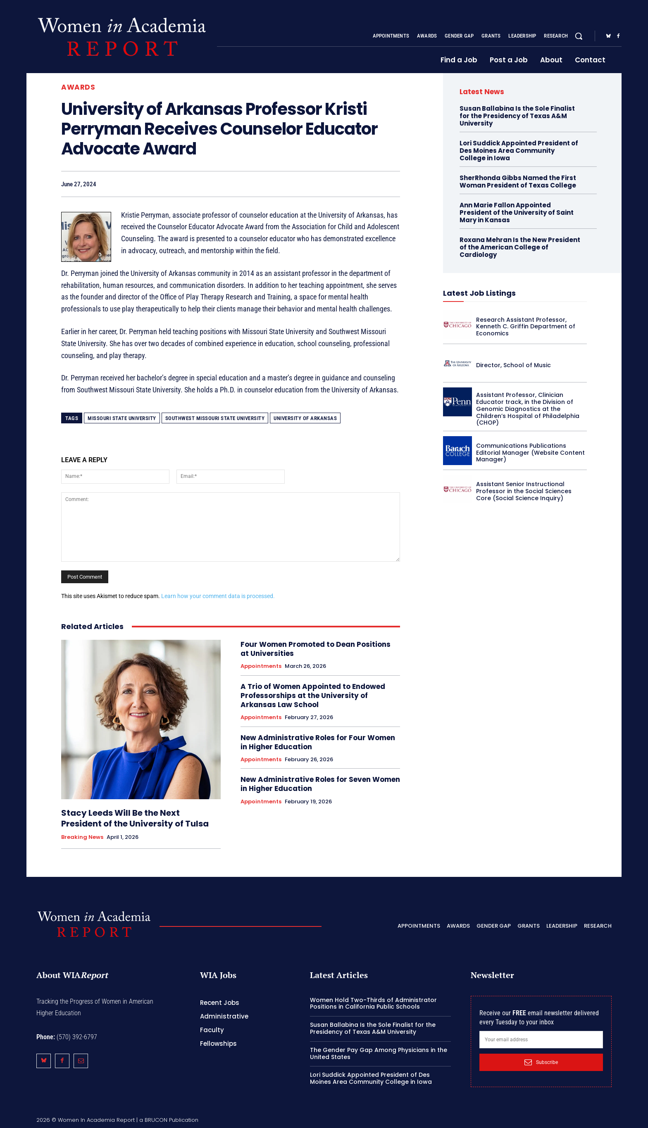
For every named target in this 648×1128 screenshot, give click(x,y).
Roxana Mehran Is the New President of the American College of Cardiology (520, 247)
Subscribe (541, 1062)
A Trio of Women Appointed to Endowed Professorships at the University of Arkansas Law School (313, 696)
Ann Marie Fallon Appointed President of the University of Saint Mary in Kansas (517, 212)
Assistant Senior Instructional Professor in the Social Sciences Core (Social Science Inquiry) (524, 491)
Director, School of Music (513, 365)
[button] (578, 36)
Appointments (261, 666)
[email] (541, 1039)
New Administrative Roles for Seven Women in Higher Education (320, 783)
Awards (78, 87)
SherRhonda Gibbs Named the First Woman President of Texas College (518, 181)
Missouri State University (122, 418)
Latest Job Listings (479, 293)
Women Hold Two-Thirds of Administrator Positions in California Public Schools (373, 1003)
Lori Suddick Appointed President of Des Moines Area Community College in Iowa (519, 150)
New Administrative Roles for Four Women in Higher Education (318, 742)
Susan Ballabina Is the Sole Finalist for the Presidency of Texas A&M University (517, 116)
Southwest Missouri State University (215, 418)
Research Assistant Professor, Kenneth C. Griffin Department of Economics (525, 327)
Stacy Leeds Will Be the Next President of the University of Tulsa (135, 818)
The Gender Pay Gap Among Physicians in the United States (378, 1053)
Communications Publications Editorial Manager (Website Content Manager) (530, 453)
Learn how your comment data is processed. (218, 596)
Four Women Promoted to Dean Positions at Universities (316, 648)
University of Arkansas (305, 418)
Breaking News (82, 837)
